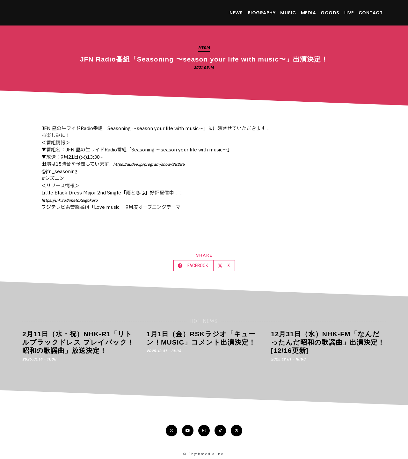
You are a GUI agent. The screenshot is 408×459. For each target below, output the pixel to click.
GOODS (330, 13)
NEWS (236, 13)
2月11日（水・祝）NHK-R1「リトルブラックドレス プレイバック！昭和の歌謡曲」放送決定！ (78, 342)
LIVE (349, 13)
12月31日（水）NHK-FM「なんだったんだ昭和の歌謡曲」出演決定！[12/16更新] (328, 342)
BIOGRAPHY (262, 13)
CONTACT (371, 13)
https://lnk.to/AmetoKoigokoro (69, 200)
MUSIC (288, 13)
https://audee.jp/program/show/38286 (149, 164)
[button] (193, 265)
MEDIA (308, 13)
